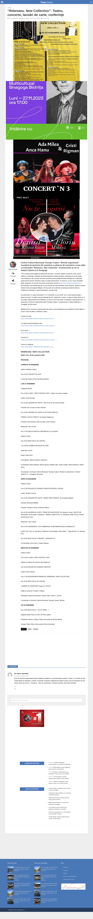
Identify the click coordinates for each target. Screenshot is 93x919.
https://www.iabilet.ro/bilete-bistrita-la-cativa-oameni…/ (38, 325)
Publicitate (66, 877)
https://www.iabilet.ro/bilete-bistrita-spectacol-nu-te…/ (38, 333)
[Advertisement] (53, 648)
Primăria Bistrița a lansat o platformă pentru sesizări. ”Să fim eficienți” (58, 770)
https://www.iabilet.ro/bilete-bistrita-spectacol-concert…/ (39, 340)
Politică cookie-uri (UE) (69, 886)
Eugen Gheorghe (25, 18)
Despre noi (66, 874)
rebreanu (35, 629)
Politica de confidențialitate (70, 883)
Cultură (9, 7)
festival (29, 629)
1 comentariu (13, 276)
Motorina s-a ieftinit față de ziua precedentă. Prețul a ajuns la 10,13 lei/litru (59, 777)
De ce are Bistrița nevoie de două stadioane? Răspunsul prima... (21, 884)
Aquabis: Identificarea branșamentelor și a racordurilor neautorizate (57, 764)
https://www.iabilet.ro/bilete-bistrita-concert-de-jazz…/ (38, 318)
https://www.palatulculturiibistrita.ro (70, 283)
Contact (65, 880)
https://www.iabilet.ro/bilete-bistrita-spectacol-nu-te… (38, 347)
